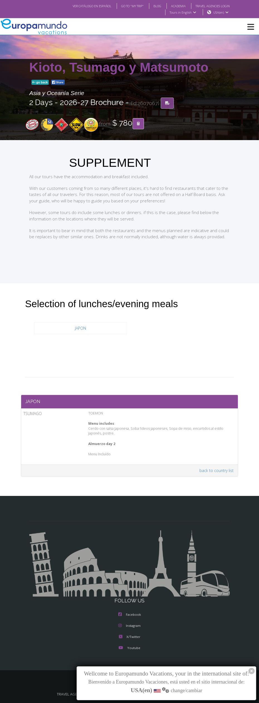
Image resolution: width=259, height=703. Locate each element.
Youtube (129, 648)
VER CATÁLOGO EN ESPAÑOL (81, 6)
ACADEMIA (173, 6)
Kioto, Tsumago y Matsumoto (118, 67)
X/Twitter (129, 637)
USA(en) (221, 12)
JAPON (80, 328)
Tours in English (182, 12)
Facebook (129, 615)
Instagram (129, 626)
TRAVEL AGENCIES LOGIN (210, 6)
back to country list (217, 470)
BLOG (151, 6)
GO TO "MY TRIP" (125, 6)
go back (40, 82)
